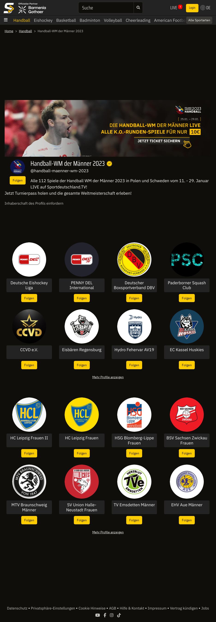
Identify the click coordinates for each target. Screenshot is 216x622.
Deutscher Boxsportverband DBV (134, 285)
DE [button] (205, 7)
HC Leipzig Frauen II (29, 438)
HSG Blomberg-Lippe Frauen (134, 440)
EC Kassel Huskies (187, 349)
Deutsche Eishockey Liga (29, 285)
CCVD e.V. (29, 349)
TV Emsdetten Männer (134, 504)
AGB (113, 608)
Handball (21, 20)
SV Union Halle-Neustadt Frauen (81, 507)
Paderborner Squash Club (187, 285)
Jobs (205, 608)
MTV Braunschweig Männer (29, 507)
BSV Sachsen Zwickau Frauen (186, 440)
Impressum (157, 608)
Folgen (18, 180)
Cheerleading (138, 20)
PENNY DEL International (81, 285)
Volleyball (113, 20)
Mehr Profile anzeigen (108, 377)
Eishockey (43, 20)
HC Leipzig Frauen (82, 438)
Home (9, 31)
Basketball (66, 20)
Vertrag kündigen (184, 608)
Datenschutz (17, 608)
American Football (171, 20)
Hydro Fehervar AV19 (134, 349)
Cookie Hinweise (92, 608)
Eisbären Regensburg (81, 349)
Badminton (90, 20)
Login (192, 7)
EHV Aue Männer (187, 504)
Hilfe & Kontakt (132, 608)
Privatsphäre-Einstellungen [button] (53, 608)
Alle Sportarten (199, 20)
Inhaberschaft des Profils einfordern (34, 203)
